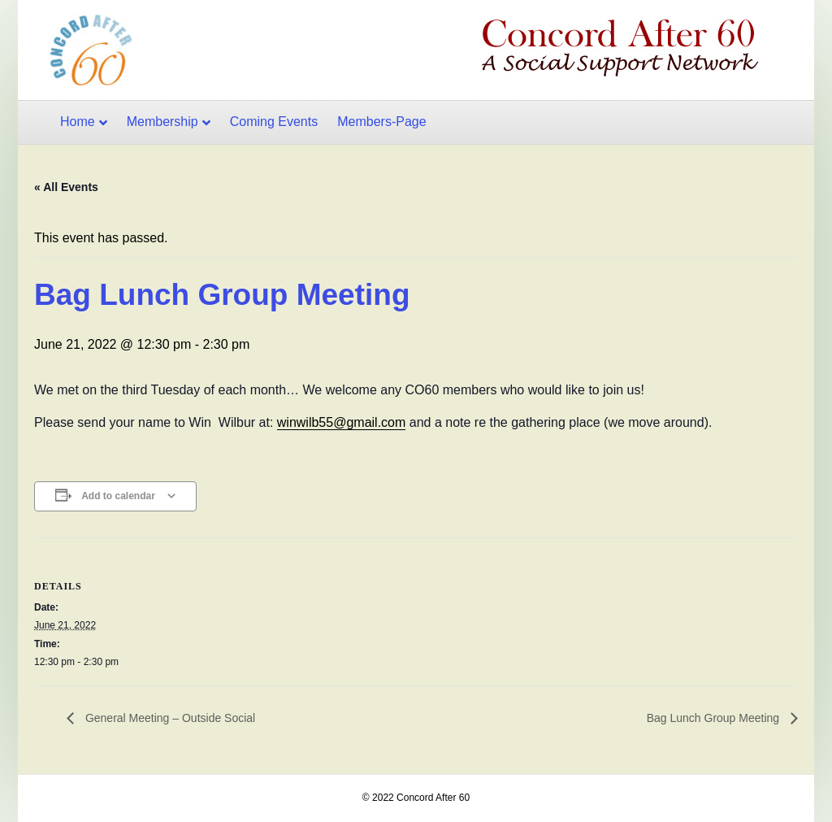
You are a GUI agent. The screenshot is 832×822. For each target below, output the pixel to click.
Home (77, 121)
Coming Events (274, 121)
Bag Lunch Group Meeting (714, 717)
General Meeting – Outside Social (168, 717)
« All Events (66, 187)
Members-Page (381, 121)
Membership (162, 121)
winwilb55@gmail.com (341, 422)
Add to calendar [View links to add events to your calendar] (118, 496)
